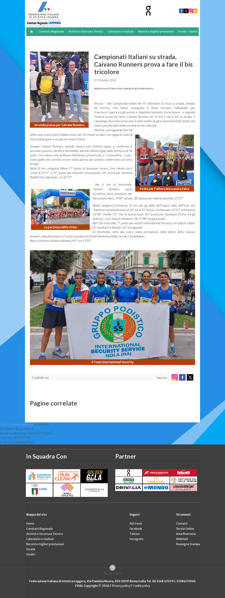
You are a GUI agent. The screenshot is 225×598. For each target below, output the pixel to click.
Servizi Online (185, 528)
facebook (181, 11)
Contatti (182, 523)
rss (195, 11)
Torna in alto (112, 573)
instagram (190, 11)
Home (30, 523)
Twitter (135, 534)
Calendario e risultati (120, 31)
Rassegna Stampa (188, 544)
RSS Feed (136, 523)
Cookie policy (141, 586)
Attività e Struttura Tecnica (85, 31)
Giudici (193, 31)
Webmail (182, 539)
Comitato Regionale (51, 31)
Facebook (136, 528)
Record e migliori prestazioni (156, 31)
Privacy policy (121, 586)
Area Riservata (186, 534)
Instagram (136, 539)
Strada (182, 31)
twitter (186, 11)
